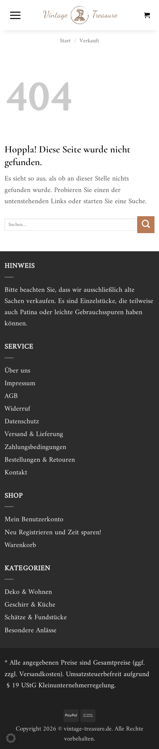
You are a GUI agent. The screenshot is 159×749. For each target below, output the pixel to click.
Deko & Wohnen (28, 592)
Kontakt (16, 473)
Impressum (20, 383)
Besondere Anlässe (31, 630)
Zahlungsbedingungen (35, 447)
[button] (15, 15)
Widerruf (17, 409)
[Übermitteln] (145, 224)
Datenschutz (22, 421)
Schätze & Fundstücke (36, 617)
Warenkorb (20, 545)
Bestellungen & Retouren (40, 460)
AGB (11, 396)
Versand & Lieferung (34, 434)
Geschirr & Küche (30, 605)
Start (65, 41)
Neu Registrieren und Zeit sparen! (53, 532)
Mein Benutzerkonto (34, 519)
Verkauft (89, 41)
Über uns (17, 371)
